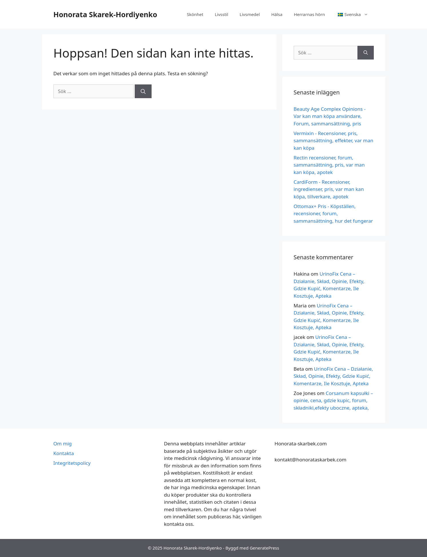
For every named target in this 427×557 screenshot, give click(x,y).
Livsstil (221, 14)
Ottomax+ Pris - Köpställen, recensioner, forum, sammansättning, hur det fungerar (333, 213)
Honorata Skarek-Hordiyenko (105, 14)
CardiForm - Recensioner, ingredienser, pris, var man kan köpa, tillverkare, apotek (329, 189)
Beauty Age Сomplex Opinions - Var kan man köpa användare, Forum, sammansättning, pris (330, 116)
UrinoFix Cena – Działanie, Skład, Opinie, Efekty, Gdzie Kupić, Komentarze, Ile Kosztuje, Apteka (333, 376)
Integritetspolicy (72, 463)
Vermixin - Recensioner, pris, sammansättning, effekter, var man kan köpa (334, 140)
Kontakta (63, 453)
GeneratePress (264, 548)
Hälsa (276, 14)
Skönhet (195, 14)
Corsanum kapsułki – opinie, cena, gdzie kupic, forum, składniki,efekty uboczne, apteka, (333, 400)
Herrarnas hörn (309, 14)
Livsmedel (250, 14)
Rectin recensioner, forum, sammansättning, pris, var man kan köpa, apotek (329, 164)
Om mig (62, 443)
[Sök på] (143, 91)
